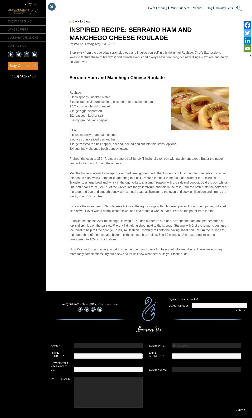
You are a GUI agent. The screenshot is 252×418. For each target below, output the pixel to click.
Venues (197, 8)
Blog (209, 8)
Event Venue (158, 369)
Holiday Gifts (224, 8)
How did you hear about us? (59, 366)
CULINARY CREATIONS (23, 37)
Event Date (156, 345)
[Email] (247, 48)
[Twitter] (247, 33)
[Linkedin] (247, 40)
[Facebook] (247, 25)
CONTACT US (17, 45)
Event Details (60, 378)
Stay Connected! (23, 66)
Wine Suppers (18, 29)
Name (55, 345)
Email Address (156, 354)
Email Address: (179, 305)
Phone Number (57, 354)
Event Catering (20, 21)
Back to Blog (81, 21)
